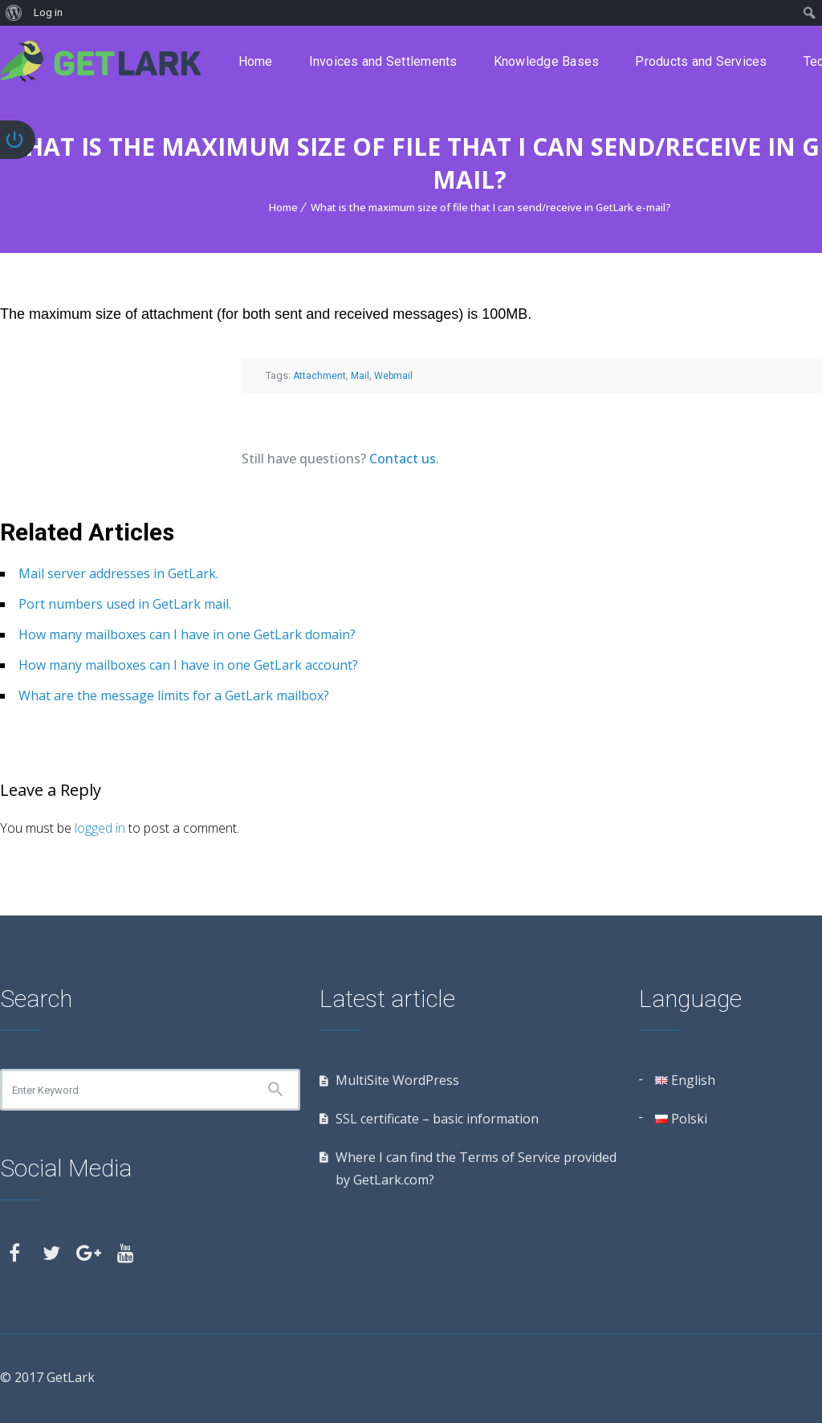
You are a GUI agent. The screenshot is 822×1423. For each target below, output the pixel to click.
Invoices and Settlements (383, 61)
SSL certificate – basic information (437, 1118)
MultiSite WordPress (397, 1080)
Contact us (402, 458)
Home (255, 61)
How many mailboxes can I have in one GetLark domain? (187, 634)
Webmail (393, 375)
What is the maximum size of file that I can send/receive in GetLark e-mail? (491, 207)
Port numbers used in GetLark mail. (124, 604)
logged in (100, 828)
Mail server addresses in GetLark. (118, 573)
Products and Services (701, 61)
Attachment (319, 375)
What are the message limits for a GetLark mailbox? (173, 695)
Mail (360, 375)
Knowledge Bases (547, 61)
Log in (48, 12)
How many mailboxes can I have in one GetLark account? (188, 665)
